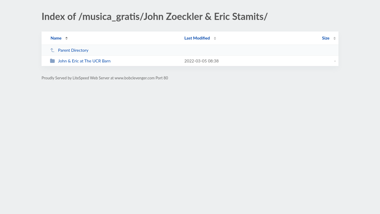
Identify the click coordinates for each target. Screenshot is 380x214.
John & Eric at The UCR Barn (80, 60)
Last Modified (197, 37)
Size (326, 37)
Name (55, 37)
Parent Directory (69, 50)
